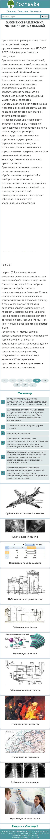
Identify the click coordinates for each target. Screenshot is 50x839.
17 (17, 385)
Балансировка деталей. (19, 433)
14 (29, 380)
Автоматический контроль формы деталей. (25, 426)
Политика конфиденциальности (25, 835)
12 (13, 380)
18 (25, 385)
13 (21, 380)
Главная (11, 11)
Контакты (35, 11)
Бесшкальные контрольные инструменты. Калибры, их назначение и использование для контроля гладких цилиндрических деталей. (27, 442)
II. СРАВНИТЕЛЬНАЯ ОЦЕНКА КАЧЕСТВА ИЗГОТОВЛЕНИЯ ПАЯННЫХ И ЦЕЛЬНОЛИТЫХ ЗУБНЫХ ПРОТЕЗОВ (27, 402)
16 (45, 380)
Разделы (23, 11)
